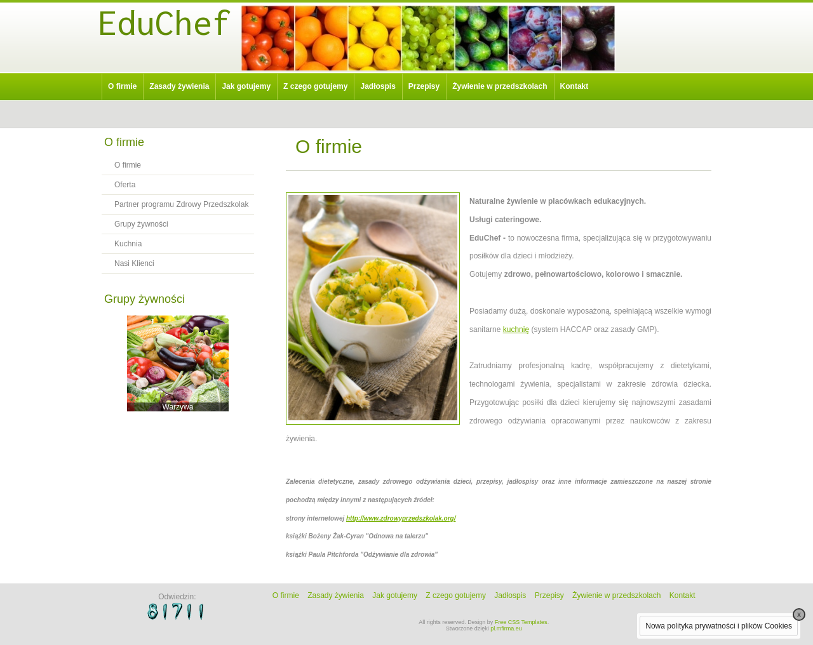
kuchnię (516, 329)
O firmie (122, 86)
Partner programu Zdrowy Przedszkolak (181, 204)
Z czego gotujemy (315, 86)
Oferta (124, 184)
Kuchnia (128, 243)
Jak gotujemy (246, 86)
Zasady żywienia (179, 86)
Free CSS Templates (521, 622)
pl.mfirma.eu (506, 628)
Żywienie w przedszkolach (499, 86)
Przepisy (424, 86)
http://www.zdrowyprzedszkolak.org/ (400, 518)
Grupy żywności (141, 224)
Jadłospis (377, 86)
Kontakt (574, 86)
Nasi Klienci (134, 263)
